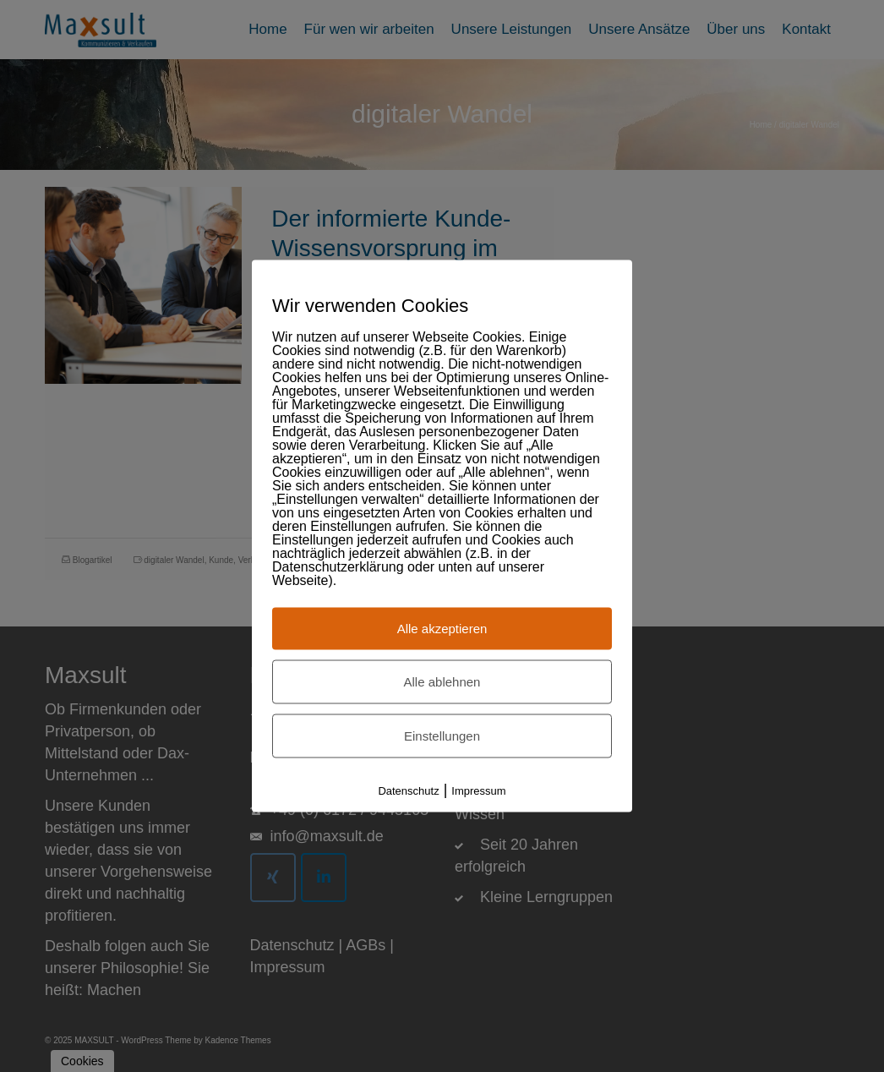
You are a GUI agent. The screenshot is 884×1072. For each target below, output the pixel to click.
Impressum (478, 791)
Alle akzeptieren (442, 628)
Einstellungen (442, 736)
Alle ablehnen (442, 682)
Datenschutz (408, 791)
